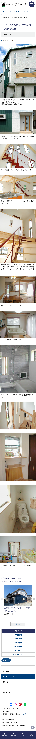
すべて (7, 660)
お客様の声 (6, 692)
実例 (22, 736)
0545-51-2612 (10, 717)
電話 (31, 736)
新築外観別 (18, 643)
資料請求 (4, 736)
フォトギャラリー (8, 676)
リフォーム (18, 651)
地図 (24, 714)
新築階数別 (18, 635)
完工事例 (5, 687)
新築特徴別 (18, 639)
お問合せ (13, 736)
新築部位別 (18, 647)
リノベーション (18, 654)
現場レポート (7, 681)
